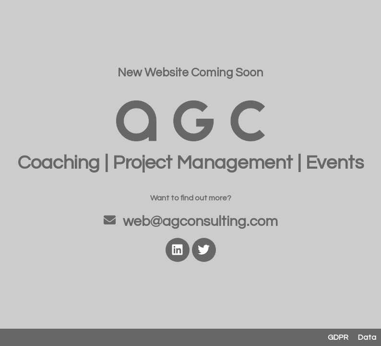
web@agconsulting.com (200, 221)
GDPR (338, 337)
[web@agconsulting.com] (110, 220)
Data (367, 337)
